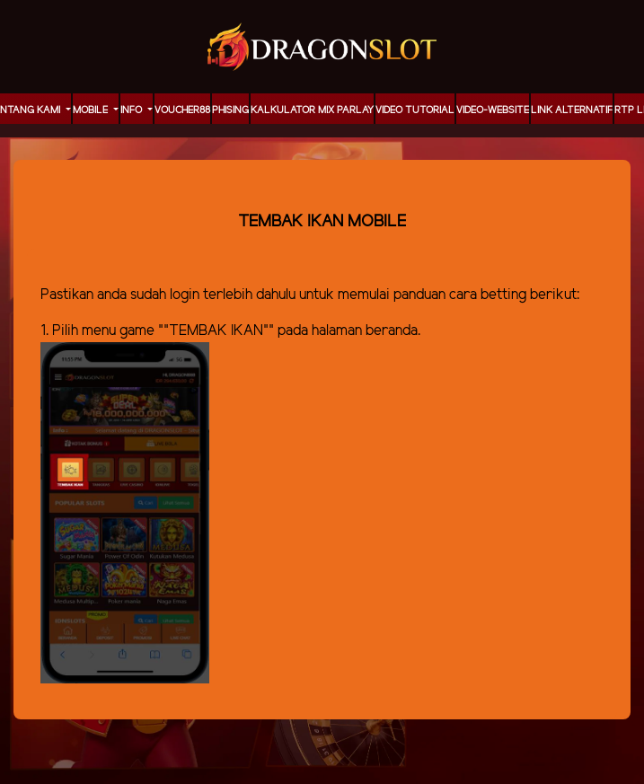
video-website (492, 110)
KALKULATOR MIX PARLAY (312, 110)
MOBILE (91, 110)
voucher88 (182, 110)
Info (132, 110)
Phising (230, 110)
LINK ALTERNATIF (572, 110)
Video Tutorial (414, 110)
